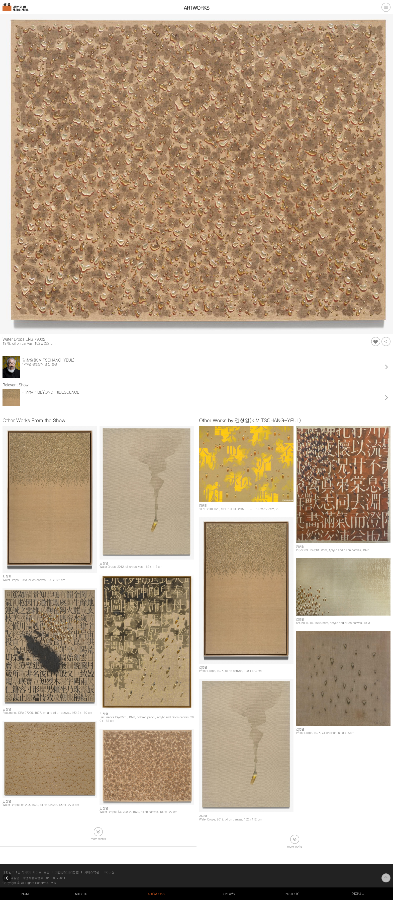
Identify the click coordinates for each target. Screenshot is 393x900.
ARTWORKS (156, 893)
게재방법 (358, 893)
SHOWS (229, 893)
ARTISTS (81, 893)
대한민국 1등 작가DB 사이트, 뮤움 (26, 872)
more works (98, 838)
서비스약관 (91, 872)
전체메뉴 (385, 7)
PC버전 (110, 872)
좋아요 (375, 341)
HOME (25, 893)
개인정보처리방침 (67, 872)
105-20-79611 (54, 878)
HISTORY (292, 893)
